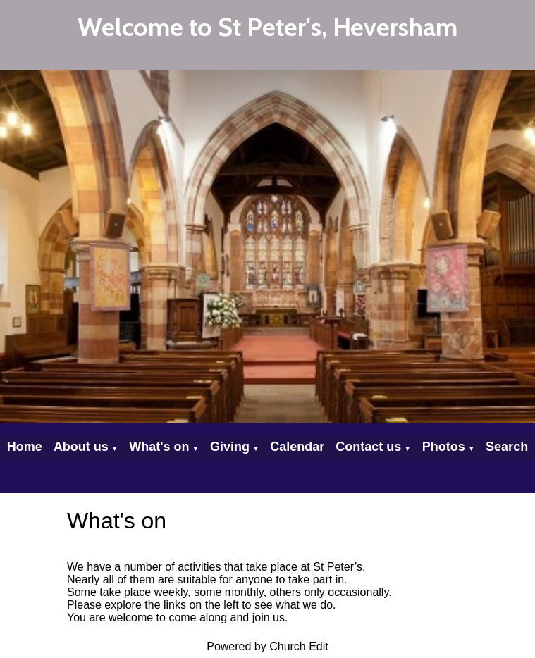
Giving (230, 447)
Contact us (368, 447)
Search (507, 447)
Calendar (297, 447)
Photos (443, 447)
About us (81, 447)
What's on (159, 447)
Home (24, 447)
